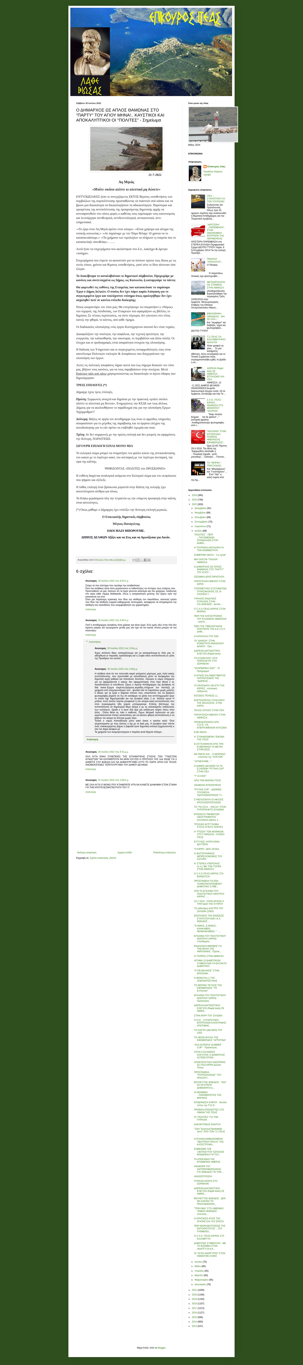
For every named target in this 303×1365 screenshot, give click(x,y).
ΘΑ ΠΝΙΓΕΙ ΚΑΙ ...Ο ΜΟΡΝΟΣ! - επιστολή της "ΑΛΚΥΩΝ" (210, 755)
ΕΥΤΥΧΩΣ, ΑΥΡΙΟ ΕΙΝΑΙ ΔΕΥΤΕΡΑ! (207, 843)
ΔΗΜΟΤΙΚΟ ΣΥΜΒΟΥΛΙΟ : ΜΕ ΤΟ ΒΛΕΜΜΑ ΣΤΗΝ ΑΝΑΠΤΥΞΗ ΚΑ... (210, 1246)
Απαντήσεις (95, 642)
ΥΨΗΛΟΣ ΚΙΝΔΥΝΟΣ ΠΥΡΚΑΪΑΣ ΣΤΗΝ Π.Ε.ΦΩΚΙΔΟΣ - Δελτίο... (208, 601)
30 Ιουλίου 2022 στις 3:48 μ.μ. (122, 669)
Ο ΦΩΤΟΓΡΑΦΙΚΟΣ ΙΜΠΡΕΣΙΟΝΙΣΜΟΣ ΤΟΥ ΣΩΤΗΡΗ (208, 856)
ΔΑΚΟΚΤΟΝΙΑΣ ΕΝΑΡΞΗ (207, 1124)
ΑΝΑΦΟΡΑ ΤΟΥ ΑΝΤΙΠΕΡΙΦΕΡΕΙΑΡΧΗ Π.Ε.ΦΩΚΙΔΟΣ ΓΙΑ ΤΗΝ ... (209, 1169)
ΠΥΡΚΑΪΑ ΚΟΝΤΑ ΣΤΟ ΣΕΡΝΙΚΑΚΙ (205, 1182)
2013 (195, 1326)
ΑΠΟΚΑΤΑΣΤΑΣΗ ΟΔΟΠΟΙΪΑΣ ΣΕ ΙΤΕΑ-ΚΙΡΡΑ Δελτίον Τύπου (210, 1065)
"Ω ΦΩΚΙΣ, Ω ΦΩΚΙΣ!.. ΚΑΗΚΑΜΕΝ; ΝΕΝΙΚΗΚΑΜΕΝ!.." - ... (207, 928)
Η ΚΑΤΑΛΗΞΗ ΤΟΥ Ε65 (206, 636)
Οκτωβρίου (201, 517)
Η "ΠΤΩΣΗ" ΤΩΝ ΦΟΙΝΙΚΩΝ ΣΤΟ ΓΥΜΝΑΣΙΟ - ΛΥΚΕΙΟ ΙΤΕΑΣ (209, 834)
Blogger (161, 1347)
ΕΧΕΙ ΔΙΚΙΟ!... (201, 732)
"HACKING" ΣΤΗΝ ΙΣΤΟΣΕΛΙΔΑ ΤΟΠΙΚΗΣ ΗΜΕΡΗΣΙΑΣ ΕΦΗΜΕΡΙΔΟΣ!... (216, 437)
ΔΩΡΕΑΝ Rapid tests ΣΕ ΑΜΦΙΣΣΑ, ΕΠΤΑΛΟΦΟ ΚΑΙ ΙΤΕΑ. (215, 374)
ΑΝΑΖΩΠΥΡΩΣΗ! (203, 1176)
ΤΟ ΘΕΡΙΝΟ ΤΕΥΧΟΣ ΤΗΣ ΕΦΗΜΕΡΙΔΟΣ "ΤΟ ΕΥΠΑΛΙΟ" (208, 988)
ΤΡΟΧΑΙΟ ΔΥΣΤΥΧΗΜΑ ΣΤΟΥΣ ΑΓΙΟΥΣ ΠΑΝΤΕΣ (208, 825)
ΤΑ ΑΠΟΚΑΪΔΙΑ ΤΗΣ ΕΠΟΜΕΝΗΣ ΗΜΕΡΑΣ (207, 1160)
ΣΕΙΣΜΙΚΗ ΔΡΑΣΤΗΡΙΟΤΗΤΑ (209, 576)
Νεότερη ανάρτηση (86, 852)
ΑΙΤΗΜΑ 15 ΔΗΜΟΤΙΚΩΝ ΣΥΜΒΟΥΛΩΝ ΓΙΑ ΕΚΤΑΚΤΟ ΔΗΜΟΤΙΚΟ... (210, 963)
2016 (195, 1312)
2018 (195, 1303)
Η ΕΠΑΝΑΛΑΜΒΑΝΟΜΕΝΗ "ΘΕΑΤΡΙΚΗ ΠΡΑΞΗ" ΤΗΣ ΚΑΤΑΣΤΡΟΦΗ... (209, 1142)
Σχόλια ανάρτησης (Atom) (103, 858)
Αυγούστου (201, 526)
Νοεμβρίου (200, 512)
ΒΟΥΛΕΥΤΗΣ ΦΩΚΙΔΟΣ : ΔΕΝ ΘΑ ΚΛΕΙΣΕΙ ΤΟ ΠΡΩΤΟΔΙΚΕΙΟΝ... (210, 1201)
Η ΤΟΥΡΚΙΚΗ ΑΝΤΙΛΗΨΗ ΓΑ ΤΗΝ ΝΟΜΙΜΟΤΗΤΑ (209, 549)
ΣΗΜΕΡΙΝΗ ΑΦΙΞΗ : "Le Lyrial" (210, 555)
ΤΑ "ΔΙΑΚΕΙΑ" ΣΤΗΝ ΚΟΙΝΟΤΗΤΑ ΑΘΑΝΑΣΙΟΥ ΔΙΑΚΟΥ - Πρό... (209, 643)
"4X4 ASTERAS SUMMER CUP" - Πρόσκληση (207, 1046)
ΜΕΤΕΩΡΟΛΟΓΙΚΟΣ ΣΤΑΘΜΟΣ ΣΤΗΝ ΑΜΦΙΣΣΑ (216, 285)
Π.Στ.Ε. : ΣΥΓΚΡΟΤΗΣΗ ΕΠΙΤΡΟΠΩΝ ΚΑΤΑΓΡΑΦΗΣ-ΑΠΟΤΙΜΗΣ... (210, 1023)
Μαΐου (198, 1266)
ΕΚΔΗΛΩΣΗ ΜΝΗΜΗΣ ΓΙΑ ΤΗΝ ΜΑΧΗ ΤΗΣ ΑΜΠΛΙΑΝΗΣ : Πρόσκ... (208, 949)
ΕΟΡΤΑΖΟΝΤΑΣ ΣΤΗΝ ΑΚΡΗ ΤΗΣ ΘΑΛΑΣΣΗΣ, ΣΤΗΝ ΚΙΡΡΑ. (209, 703)
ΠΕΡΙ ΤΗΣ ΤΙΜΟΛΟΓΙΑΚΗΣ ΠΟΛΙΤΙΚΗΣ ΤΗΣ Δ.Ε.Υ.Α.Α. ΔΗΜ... (210, 629)
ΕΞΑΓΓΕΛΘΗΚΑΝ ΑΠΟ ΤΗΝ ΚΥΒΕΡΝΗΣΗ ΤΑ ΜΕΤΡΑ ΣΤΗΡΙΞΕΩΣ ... (208, 747)
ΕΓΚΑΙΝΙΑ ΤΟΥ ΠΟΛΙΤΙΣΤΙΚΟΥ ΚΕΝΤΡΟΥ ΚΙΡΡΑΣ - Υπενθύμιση (210, 939)
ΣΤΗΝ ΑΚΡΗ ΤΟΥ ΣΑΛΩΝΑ (208, 1015)
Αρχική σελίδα (124, 852)
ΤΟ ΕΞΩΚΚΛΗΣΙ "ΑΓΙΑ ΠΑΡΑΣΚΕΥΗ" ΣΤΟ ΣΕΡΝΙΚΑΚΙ (205, 661)
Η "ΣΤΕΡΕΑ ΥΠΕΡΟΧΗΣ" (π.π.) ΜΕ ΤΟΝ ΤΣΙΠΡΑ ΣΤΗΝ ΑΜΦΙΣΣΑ (207, 866)
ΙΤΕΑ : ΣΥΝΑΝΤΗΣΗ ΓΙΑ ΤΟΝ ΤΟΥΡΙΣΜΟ (216, 199)
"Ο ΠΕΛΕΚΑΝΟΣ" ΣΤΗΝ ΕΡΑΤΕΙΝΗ (206, 972)
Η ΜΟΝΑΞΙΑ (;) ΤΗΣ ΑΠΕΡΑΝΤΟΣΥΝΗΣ (205, 979)
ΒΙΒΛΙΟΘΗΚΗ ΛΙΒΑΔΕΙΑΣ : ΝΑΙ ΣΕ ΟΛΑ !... (216, 316)
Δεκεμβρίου (201, 508)
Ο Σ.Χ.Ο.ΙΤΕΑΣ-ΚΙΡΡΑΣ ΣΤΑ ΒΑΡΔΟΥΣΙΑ (208, 875)
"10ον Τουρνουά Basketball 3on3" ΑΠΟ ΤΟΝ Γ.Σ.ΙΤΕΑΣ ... (209, 1132)
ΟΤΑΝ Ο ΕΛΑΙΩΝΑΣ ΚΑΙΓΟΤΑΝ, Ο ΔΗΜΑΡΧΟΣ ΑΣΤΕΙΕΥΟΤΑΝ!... (209, 1055)
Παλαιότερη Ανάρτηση (164, 852)
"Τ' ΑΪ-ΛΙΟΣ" (200, 776)
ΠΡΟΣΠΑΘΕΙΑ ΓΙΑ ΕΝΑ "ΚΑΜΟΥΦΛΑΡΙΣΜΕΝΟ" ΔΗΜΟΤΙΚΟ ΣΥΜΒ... (208, 884)
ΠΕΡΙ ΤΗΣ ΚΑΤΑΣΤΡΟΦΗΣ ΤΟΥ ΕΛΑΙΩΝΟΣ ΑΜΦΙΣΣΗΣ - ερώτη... (210, 619)
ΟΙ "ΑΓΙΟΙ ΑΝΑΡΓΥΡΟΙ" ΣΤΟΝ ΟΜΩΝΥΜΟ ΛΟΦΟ (209, 1254)
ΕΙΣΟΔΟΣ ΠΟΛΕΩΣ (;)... (206, 695)
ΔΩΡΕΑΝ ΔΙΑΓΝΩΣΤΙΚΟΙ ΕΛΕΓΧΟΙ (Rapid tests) (207, 652)
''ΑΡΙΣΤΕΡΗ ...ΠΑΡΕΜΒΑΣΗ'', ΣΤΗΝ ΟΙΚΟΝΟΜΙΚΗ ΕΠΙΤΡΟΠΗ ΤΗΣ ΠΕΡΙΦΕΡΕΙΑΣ (216, 231)
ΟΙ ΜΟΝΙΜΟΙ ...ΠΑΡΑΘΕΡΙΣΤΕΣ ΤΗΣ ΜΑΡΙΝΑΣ (207, 1095)
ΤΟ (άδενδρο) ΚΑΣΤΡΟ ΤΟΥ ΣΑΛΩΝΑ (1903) (208, 909)
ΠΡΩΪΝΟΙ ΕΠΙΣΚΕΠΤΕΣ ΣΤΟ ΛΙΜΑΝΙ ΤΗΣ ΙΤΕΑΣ (209, 1111)
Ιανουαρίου (201, 1284)
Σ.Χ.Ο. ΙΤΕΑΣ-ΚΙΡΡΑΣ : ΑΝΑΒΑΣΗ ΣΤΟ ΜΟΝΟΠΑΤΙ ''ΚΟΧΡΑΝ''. (215, 405)
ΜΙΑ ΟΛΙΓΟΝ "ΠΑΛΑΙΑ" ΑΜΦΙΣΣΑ (206, 560)
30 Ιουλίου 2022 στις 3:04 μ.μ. (122, 648)
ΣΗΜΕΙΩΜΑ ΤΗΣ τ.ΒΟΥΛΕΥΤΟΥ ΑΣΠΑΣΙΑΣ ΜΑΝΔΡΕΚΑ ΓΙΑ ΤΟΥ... (209, 1152)
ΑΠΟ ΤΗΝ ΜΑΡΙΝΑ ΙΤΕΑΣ (207, 780)
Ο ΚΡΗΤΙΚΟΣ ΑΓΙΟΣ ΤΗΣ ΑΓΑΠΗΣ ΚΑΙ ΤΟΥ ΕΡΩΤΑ (209, 1220)
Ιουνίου (199, 1261)
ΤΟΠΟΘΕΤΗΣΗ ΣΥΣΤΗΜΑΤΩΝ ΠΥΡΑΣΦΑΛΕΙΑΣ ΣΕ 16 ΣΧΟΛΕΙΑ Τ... (210, 591)
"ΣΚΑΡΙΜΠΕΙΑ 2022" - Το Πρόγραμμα (207, 669)
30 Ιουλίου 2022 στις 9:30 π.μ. (113, 620)
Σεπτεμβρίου (201, 521)
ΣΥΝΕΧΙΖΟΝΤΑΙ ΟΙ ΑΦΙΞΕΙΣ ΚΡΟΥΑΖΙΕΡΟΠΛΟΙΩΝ (208, 801)
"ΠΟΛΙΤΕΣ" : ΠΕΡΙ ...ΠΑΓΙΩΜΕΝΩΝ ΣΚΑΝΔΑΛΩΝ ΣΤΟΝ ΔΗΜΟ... (206, 538)
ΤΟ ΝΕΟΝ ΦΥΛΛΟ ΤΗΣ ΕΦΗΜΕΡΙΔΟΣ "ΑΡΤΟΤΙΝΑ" (210, 1039)
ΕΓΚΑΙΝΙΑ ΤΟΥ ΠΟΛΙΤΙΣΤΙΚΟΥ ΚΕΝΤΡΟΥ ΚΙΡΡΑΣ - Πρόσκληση (210, 998)
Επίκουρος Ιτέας (216, 166)
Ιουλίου (199, 530)
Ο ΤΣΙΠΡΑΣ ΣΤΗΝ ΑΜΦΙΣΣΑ (209, 956)
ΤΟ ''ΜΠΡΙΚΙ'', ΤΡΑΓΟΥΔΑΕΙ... (215, 464)
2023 (195, 499)
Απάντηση (90, 609)
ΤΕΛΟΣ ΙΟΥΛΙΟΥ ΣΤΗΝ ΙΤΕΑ (209, 710)
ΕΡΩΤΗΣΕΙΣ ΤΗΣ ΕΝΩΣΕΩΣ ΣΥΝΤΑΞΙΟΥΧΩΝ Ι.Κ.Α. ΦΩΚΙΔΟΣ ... (209, 918)
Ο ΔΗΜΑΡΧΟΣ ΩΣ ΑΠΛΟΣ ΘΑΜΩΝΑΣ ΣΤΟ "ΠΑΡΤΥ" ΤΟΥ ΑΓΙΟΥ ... (209, 569)
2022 (195, 504)
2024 (195, 495)
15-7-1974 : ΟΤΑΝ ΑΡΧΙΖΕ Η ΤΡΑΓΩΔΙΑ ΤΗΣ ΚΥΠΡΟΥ (209, 902)
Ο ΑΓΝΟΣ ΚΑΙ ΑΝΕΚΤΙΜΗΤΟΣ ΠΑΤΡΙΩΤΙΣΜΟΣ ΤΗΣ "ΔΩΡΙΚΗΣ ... (210, 678)
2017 (195, 1308)
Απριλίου (199, 1271)
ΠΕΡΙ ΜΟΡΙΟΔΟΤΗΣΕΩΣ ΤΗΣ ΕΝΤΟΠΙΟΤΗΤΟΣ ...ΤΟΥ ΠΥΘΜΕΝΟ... (210, 1229)
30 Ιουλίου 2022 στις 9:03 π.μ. (113, 581)
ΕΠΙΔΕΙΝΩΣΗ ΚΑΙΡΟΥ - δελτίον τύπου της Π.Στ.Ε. (210, 1103)
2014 (195, 1321)
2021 (195, 1290)
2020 (195, 1294)
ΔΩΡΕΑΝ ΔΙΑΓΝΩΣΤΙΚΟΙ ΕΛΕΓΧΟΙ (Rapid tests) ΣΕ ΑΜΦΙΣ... (209, 1008)
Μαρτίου (199, 1275)
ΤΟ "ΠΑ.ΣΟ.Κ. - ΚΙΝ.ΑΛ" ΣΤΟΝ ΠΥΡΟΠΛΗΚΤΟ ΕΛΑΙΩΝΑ (210, 808)
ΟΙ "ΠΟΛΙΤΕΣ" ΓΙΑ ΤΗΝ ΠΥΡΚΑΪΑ (206, 1118)
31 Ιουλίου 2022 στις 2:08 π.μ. (113, 780)
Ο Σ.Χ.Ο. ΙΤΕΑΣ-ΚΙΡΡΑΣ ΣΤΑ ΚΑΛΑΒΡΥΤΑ (209, 1237)
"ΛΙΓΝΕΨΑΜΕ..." (202, 761)
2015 (195, 1317)
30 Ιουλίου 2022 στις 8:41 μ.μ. (113, 752)
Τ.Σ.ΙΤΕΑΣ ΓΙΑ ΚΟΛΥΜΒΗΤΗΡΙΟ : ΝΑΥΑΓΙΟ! (217, 339)
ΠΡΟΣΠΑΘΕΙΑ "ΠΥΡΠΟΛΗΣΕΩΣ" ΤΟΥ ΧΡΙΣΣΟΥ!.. (207, 1075)
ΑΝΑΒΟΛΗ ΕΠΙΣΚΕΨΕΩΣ (207, 785)
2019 (195, 1299)
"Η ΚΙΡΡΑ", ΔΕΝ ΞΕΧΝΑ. (207, 849)
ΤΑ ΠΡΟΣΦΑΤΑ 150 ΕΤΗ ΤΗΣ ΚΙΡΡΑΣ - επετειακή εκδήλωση (209, 688)
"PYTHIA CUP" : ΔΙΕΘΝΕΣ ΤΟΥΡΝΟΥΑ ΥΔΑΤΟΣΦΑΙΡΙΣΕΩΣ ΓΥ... (208, 792)
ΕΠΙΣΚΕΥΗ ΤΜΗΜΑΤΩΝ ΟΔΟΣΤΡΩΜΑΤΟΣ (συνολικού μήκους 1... (207, 817)
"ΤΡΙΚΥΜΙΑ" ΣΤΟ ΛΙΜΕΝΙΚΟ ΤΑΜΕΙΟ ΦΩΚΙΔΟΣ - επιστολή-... (209, 1211)
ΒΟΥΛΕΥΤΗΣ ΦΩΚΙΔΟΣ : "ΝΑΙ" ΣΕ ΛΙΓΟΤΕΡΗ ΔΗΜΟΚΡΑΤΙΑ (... (210, 1085)
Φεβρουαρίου (202, 1279)
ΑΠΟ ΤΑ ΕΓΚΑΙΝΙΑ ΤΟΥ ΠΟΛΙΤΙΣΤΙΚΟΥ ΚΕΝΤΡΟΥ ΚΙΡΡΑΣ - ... (209, 894)
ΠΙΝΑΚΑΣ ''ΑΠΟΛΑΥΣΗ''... (215, 260)
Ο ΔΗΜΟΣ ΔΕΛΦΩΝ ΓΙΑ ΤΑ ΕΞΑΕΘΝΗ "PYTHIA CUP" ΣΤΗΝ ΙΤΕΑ (209, 769)
